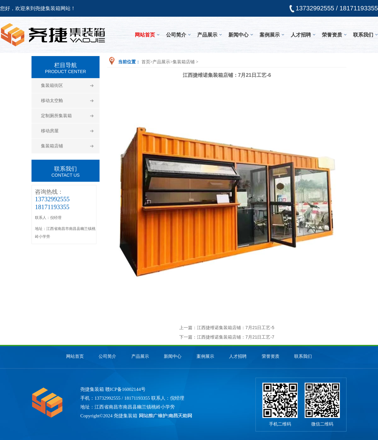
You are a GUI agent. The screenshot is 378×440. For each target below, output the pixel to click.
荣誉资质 (332, 34)
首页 (145, 62)
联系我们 (363, 34)
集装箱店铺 (52, 146)
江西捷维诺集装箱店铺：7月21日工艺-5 (235, 327)
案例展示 (270, 34)
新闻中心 (238, 34)
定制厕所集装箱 (56, 115)
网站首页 (145, 34)
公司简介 (176, 34)
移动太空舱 (52, 100)
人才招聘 (301, 34)
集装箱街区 (52, 85)
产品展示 (207, 34)
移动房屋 (50, 131)
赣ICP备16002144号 (125, 389)
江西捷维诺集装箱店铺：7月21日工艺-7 (235, 337)
